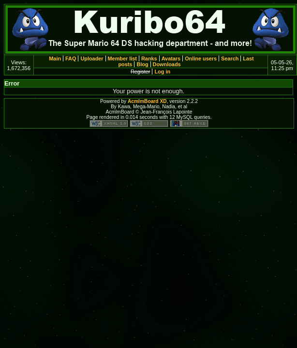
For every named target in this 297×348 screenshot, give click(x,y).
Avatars (171, 58)
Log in (162, 71)
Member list (122, 58)
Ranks (149, 58)
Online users (201, 58)
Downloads (167, 64)
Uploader (91, 58)
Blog (142, 64)
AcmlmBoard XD (147, 101)
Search (229, 58)
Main (55, 58)
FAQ (70, 58)
